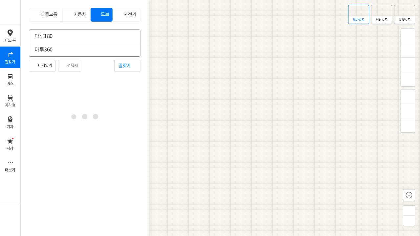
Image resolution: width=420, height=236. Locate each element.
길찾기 (124, 66)
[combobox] (80, 36)
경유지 (72, 66)
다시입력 (45, 66)
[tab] (45, 15)
